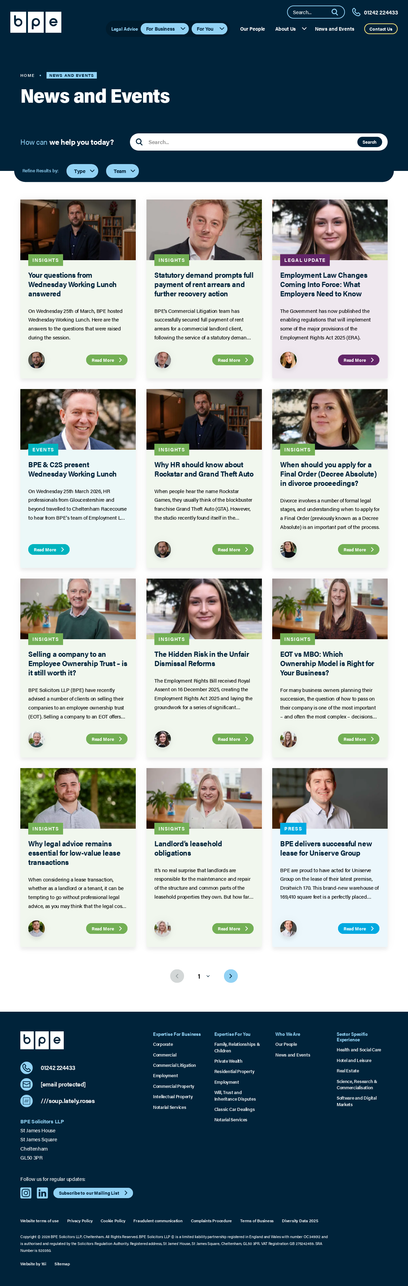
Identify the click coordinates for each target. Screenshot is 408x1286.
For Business (166, 28)
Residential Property (234, 1071)
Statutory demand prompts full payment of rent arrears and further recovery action (203, 284)
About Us (291, 28)
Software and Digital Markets (357, 1101)
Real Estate (348, 1071)
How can (67, 141)
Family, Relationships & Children (237, 1047)
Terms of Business (257, 1220)
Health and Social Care (359, 1050)
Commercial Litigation (174, 1065)
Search (370, 142)
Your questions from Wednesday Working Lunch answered (72, 284)
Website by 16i (33, 1263)
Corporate (163, 1044)
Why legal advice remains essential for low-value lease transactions (74, 852)
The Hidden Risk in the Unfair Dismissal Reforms (201, 658)
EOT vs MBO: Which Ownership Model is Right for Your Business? (327, 663)
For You (211, 28)
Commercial (164, 1055)
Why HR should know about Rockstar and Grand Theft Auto (203, 469)
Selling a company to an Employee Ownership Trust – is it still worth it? (77, 663)
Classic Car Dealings (234, 1109)
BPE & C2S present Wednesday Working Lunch (72, 469)
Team (125, 170)
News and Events (334, 28)
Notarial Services (169, 1107)
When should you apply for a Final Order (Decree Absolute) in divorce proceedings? (328, 473)
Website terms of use (39, 1220)
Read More (108, 360)
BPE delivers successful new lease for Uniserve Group (326, 848)
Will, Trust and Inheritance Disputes (235, 1095)
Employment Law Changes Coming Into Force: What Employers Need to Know (323, 284)
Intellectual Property (173, 1096)
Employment (165, 1075)
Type (84, 170)
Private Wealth (228, 1061)
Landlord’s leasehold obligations (188, 848)
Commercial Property (173, 1086)
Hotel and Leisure (354, 1060)
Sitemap (62, 1263)
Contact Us (380, 28)
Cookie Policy (113, 1220)
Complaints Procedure (211, 1220)
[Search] (337, 12)
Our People (252, 28)
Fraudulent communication (157, 1220)
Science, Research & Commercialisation (357, 1084)
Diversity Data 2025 (300, 1220)
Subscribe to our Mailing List (94, 1193)
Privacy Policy (80, 1220)
